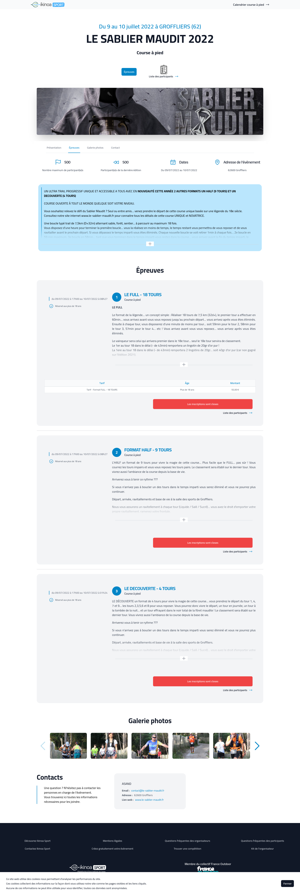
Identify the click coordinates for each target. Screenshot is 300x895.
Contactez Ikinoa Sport (37, 848)
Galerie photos (95, 147)
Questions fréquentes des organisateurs (187, 840)
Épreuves (129, 71)
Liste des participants (238, 413)
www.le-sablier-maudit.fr (149, 799)
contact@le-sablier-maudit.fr (147, 790)
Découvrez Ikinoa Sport (37, 840)
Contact (115, 147)
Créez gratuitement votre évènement (112, 848)
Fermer (287, 883)
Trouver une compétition (187, 848)
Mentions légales (112, 840)
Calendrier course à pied (251, 4)
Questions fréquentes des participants (262, 840)
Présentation (54, 147)
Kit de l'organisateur (262, 848)
